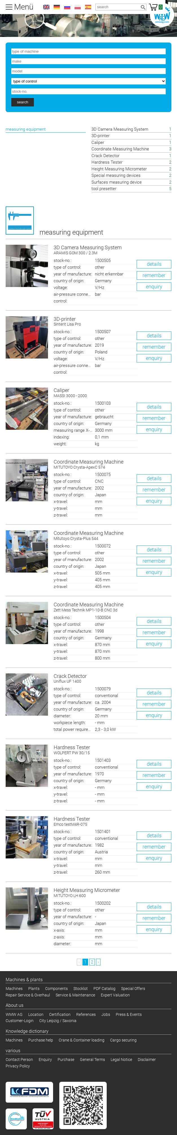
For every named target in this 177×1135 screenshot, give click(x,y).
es (88, 7)
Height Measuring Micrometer (119, 169)
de (57, 7)
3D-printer (100, 135)
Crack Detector (105, 155)
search (22, 102)
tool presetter (103, 188)
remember (154, 275)
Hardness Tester (107, 162)
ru (67, 7)
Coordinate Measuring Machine (120, 149)
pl (78, 7)
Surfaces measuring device (116, 182)
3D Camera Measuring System (119, 129)
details (154, 264)
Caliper (97, 142)
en (46, 7)
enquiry (154, 287)
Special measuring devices (116, 175)
